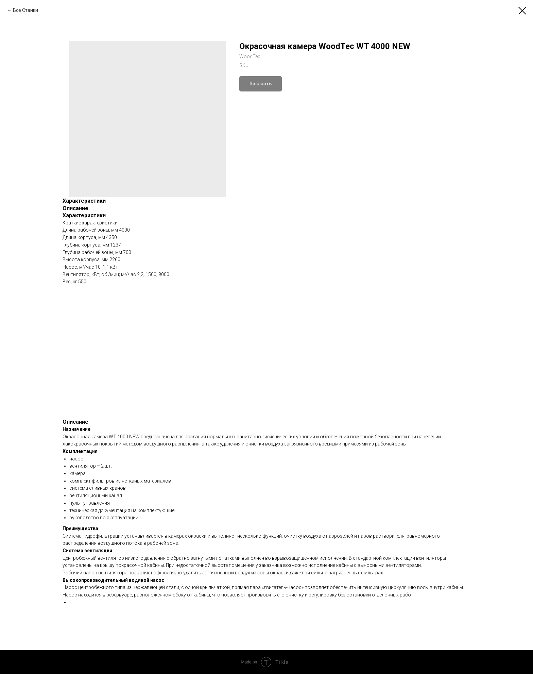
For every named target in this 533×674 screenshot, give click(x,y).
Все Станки (25, 10)
